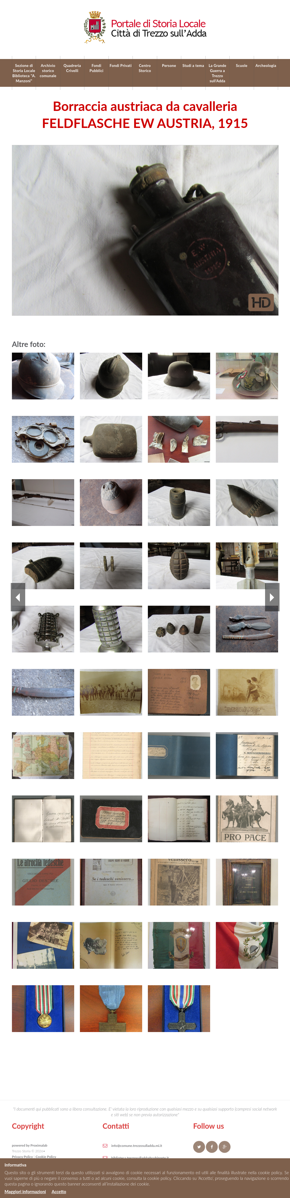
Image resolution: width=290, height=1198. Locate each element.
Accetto (59, 1191)
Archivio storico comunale (48, 70)
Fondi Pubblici (96, 68)
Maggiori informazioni (25, 1191)
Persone (169, 65)
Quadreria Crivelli (72, 68)
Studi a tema (193, 65)
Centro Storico (145, 68)
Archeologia (265, 65)
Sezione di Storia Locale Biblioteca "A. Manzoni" (24, 73)
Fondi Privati (121, 65)
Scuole (242, 65)
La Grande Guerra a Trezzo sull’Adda (217, 73)
